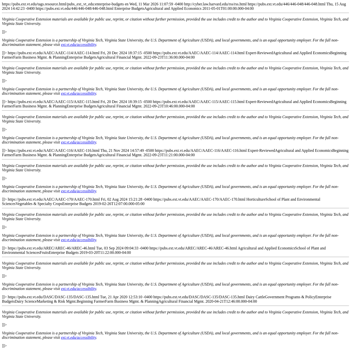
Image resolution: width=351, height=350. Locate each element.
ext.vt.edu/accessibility (78, 44)
